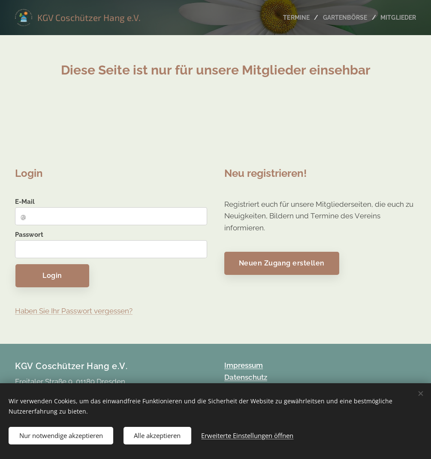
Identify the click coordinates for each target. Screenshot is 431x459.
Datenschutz (245, 377)
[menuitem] (293, 17)
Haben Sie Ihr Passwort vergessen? (74, 311)
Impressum (243, 365)
